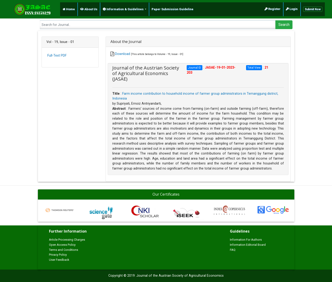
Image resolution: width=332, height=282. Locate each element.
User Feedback (59, 259)
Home (69, 9)
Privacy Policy (58, 254)
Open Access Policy (62, 244)
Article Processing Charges (67, 239)
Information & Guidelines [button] (123, 9)
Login (292, 9)
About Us (88, 9)
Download (122, 54)
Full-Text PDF (57, 56)
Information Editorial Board (248, 244)
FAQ (232, 250)
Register (272, 9)
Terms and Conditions (63, 250)
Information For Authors (246, 239)
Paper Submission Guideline (172, 9)
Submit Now (313, 9)
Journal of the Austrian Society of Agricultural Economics (180, 276)
